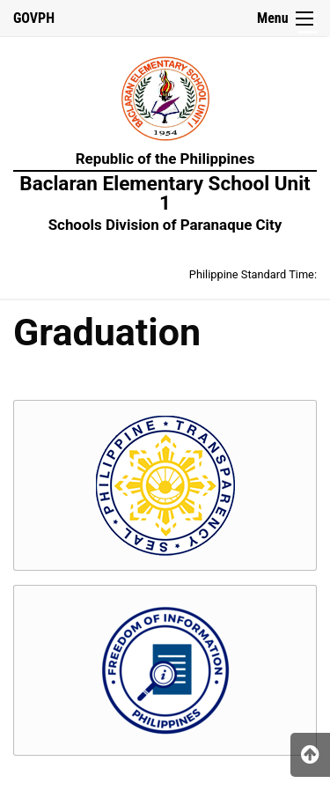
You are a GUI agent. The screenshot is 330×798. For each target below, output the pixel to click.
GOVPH (34, 18)
